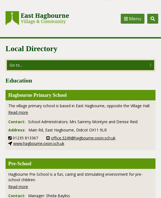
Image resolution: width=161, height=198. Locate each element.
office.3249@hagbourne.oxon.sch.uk (83, 138)
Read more (18, 112)
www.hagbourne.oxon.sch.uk (38, 143)
